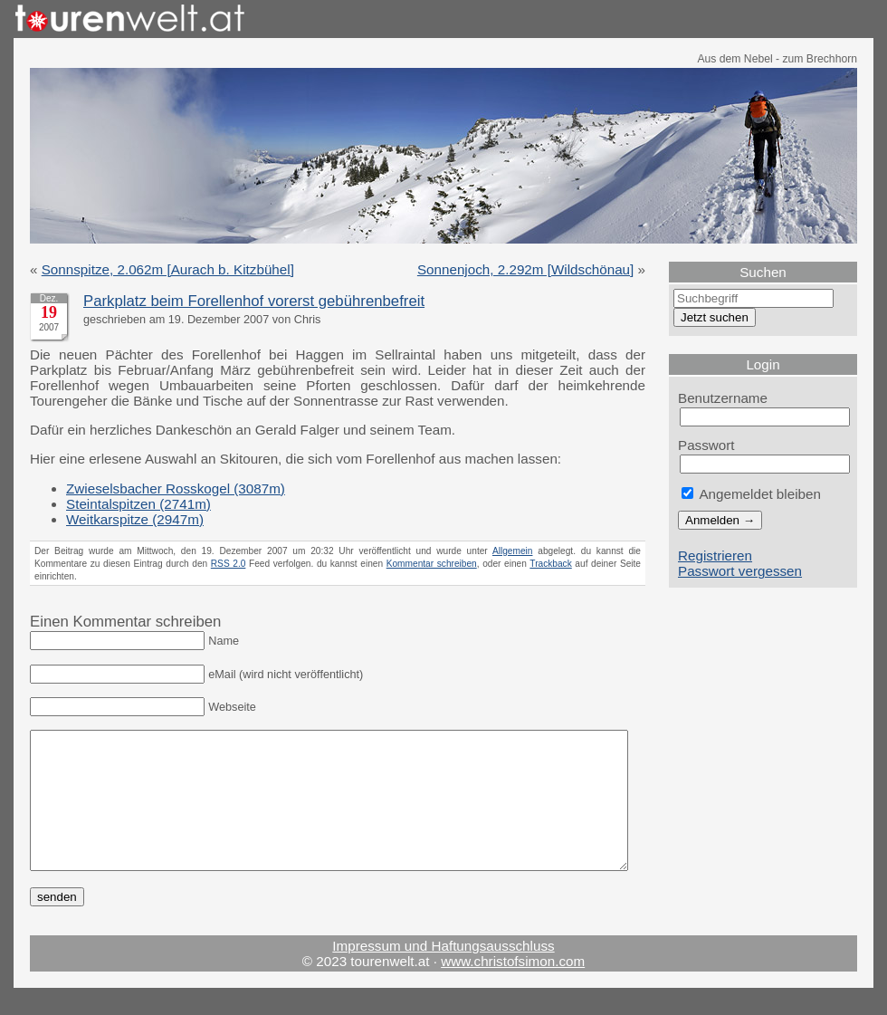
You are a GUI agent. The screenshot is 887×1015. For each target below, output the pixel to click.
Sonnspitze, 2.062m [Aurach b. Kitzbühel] (168, 269)
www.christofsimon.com (513, 988)
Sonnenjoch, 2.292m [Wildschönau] (525, 269)
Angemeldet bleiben (751, 494)
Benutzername (723, 398)
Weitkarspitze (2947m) (135, 519)
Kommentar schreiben (431, 564)
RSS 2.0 (228, 564)
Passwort (706, 445)
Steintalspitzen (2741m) (138, 504)
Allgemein (512, 551)
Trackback (550, 564)
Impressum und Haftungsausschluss (443, 973)
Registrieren (715, 555)
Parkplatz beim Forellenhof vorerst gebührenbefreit (253, 301)
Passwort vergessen (740, 571)
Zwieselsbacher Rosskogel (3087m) (175, 488)
